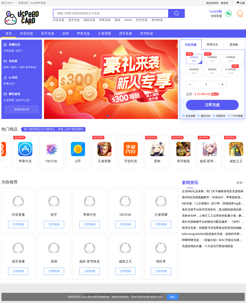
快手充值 (141, 20)
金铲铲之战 (22, 100)
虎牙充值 (74, 20)
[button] (44, 79)
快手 (18, 50)
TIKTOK (125, 214)
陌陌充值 (89, 20)
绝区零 (161, 261)
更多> (240, 182)
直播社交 (14, 44)
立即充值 (212, 105)
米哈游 (13, 61)
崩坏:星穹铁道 (28, 67)
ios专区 (13, 77)
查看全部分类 (21, 109)
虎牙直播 (125, 33)
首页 (8, 33)
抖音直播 (8, 50)
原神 (117, 20)
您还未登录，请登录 (217, 3)
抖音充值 (58, 20)
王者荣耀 (104, 33)
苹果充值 (105, 20)
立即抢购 (18, 224)
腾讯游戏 (14, 94)
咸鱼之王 (125, 261)
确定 (172, 296)
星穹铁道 (157, 20)
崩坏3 (14, 67)
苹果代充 (8, 83)
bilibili (128, 20)
